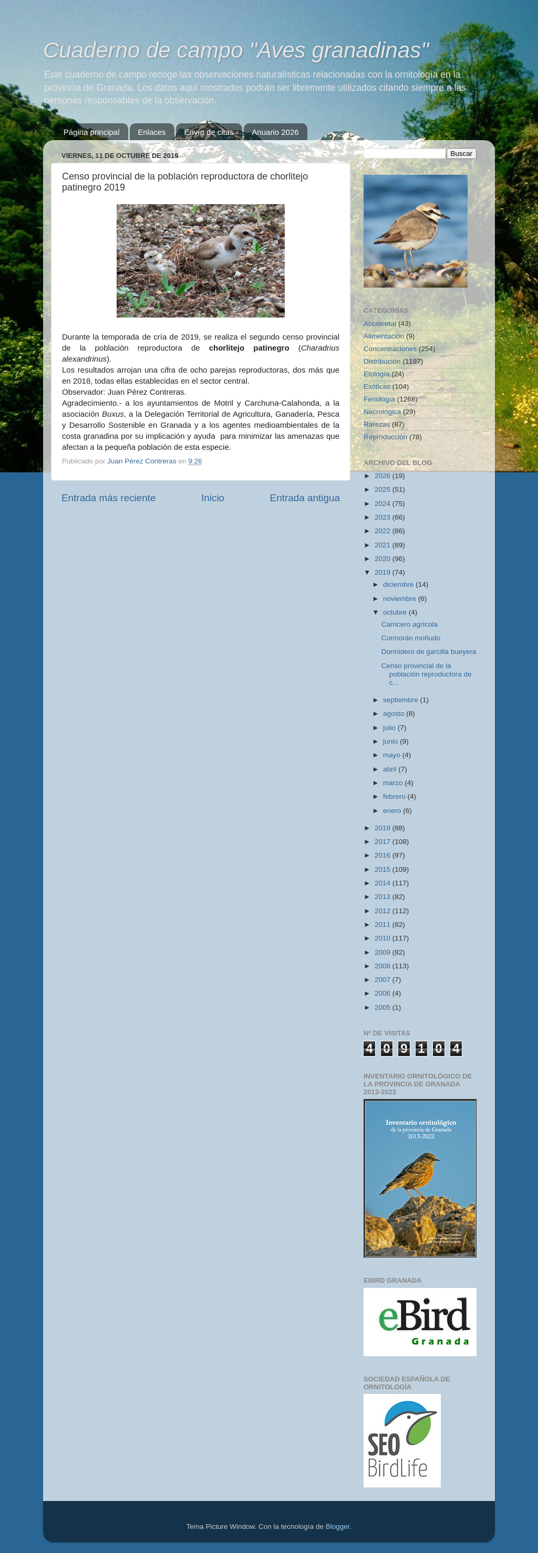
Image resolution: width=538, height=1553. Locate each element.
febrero (395, 796)
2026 (383, 476)
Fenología (379, 399)
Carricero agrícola (409, 624)
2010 (383, 938)
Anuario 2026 (275, 132)
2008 (383, 966)
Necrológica (382, 412)
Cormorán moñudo (411, 638)
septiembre (401, 700)
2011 (383, 924)
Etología (377, 374)
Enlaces (151, 132)
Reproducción (385, 437)
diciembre (399, 584)
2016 (383, 855)
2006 (383, 993)
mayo (392, 755)
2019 (383, 572)
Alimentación (384, 336)
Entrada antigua (305, 497)
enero (393, 811)
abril (390, 769)
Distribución (382, 361)
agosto (394, 713)
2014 (383, 883)
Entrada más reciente (108, 497)
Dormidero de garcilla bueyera (429, 652)
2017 (383, 842)
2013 (383, 897)
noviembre (400, 599)
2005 (383, 1007)
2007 (383, 980)
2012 (383, 911)
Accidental (380, 323)
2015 (383, 869)
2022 (383, 531)
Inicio (212, 497)
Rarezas (377, 424)
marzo (394, 783)
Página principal (92, 132)
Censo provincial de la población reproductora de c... (426, 674)
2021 (383, 545)
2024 (383, 504)
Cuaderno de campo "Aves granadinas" (236, 50)
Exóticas (377, 386)
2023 (383, 517)
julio (390, 728)
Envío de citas (208, 132)
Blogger (338, 1526)
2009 (383, 952)
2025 (383, 489)
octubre (396, 612)
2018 (383, 828)
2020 (383, 559)
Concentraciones (390, 349)
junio (391, 741)
